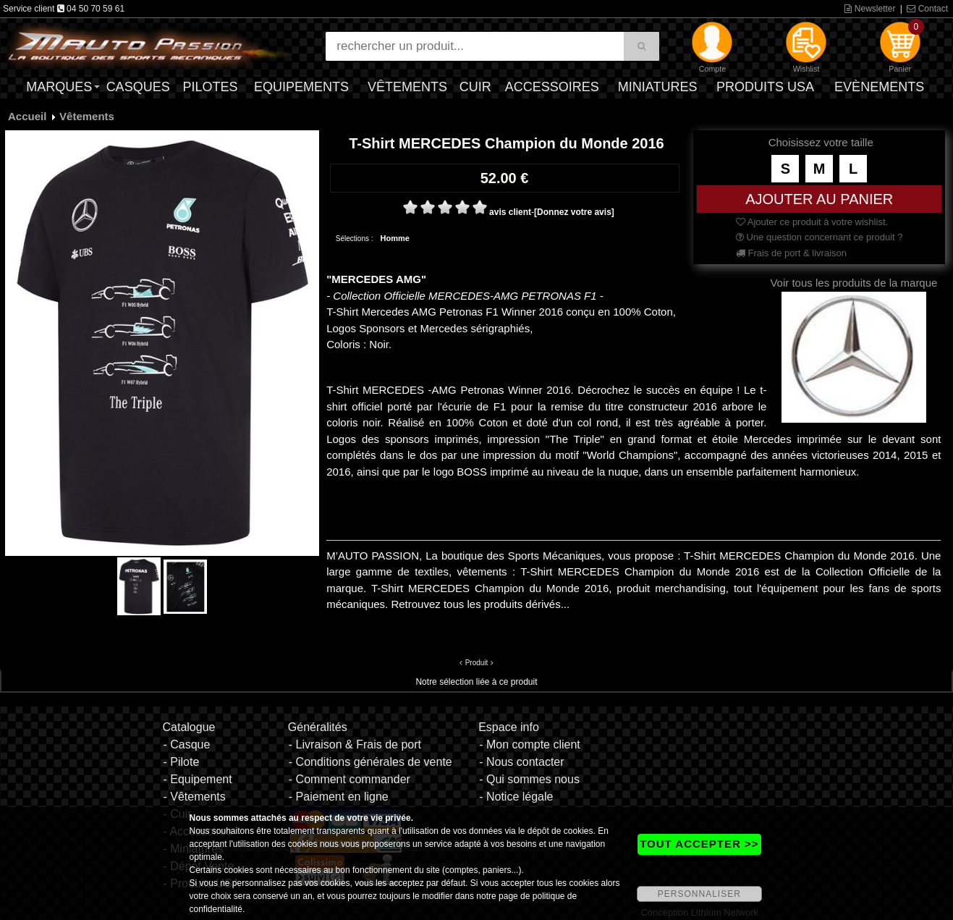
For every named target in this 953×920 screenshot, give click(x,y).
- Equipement (197, 779)
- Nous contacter (521, 762)
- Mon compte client (529, 744)
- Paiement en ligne (339, 796)
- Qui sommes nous (529, 779)
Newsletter (869, 9)
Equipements (301, 87)
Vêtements (407, 87)
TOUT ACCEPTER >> (699, 843)
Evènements (879, 87)
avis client (510, 212)
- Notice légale (516, 796)
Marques (59, 87)
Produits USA (765, 87)
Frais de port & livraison (791, 253)
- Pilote (181, 762)
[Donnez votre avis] (574, 212)
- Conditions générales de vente (370, 762)
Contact (927, 9)
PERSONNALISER (699, 894)
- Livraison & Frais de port (355, 744)
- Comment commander (349, 779)
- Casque (186, 744)
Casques (138, 87)
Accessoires (552, 87)
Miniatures (658, 87)
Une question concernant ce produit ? (819, 237)
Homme (395, 238)
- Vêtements (194, 796)
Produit (476, 663)
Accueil (27, 116)
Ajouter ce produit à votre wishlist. (812, 221)
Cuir (475, 87)
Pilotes (209, 87)
